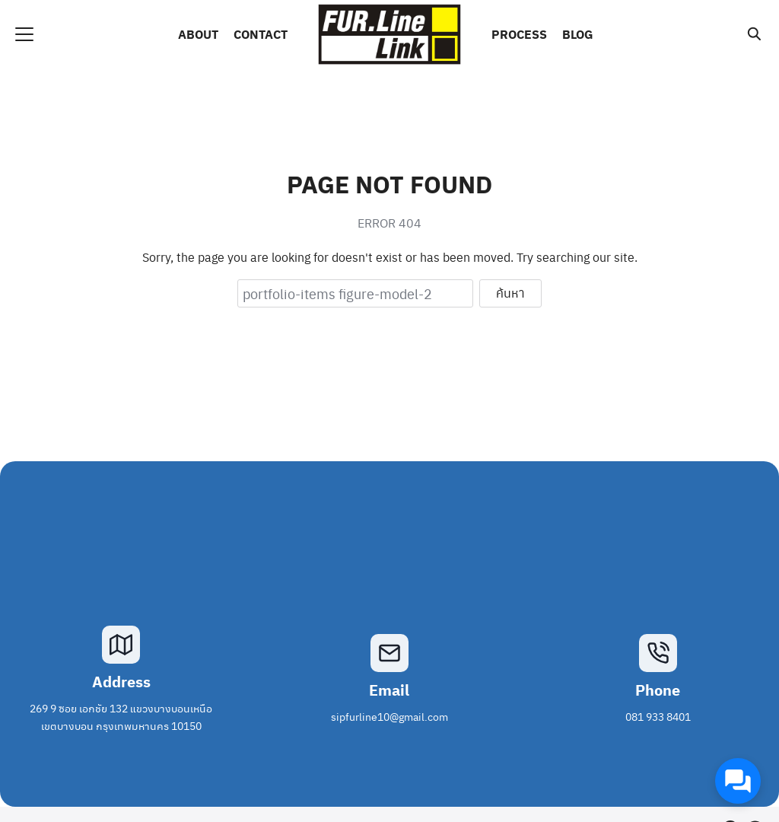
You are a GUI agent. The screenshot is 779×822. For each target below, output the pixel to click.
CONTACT (261, 34)
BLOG (577, 34)
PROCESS (519, 34)
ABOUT (198, 34)
